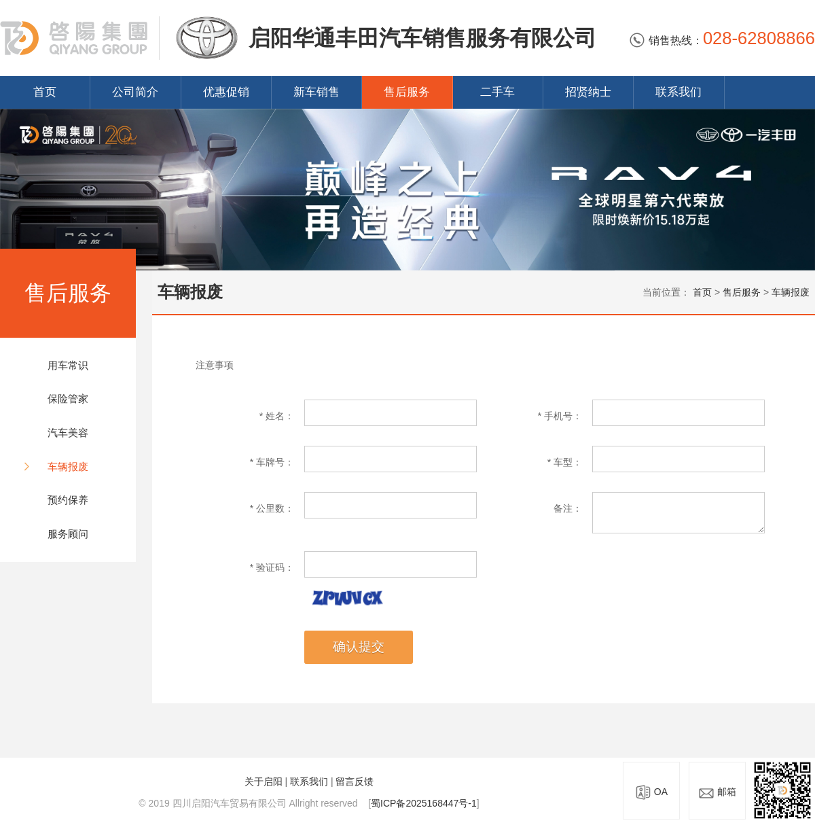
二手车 (497, 92)
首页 (44, 92)
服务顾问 (68, 534)
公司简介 (135, 92)
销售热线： (722, 40)
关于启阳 (263, 781)
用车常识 (68, 365)
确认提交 (358, 646)
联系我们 (678, 92)
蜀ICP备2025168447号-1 (424, 803)
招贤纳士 (588, 92)
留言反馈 (355, 781)
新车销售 (316, 92)
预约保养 (68, 500)
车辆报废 (68, 466)
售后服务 (407, 92)
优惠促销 (226, 92)
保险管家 (68, 398)
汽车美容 (68, 432)
